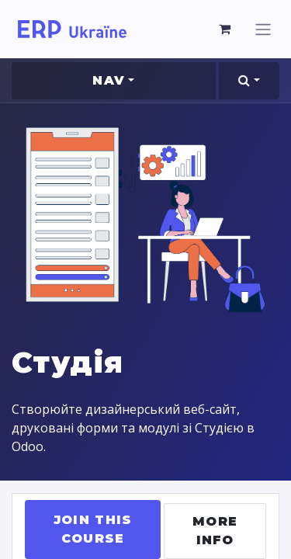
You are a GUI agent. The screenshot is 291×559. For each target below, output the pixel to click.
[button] (249, 80)
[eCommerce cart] (225, 28)
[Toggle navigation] (263, 29)
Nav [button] (108, 80)
